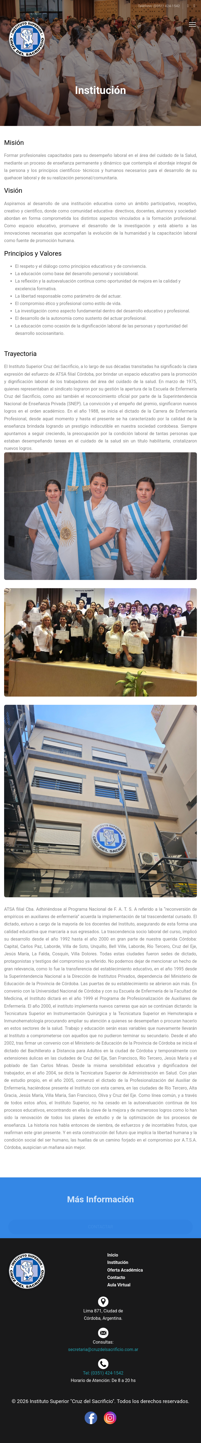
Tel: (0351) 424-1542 (103, 1373)
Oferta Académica (125, 1270)
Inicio (112, 1255)
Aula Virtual (119, 1284)
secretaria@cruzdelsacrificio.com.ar (103, 1349)
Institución (117, 1262)
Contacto (116, 1277)
